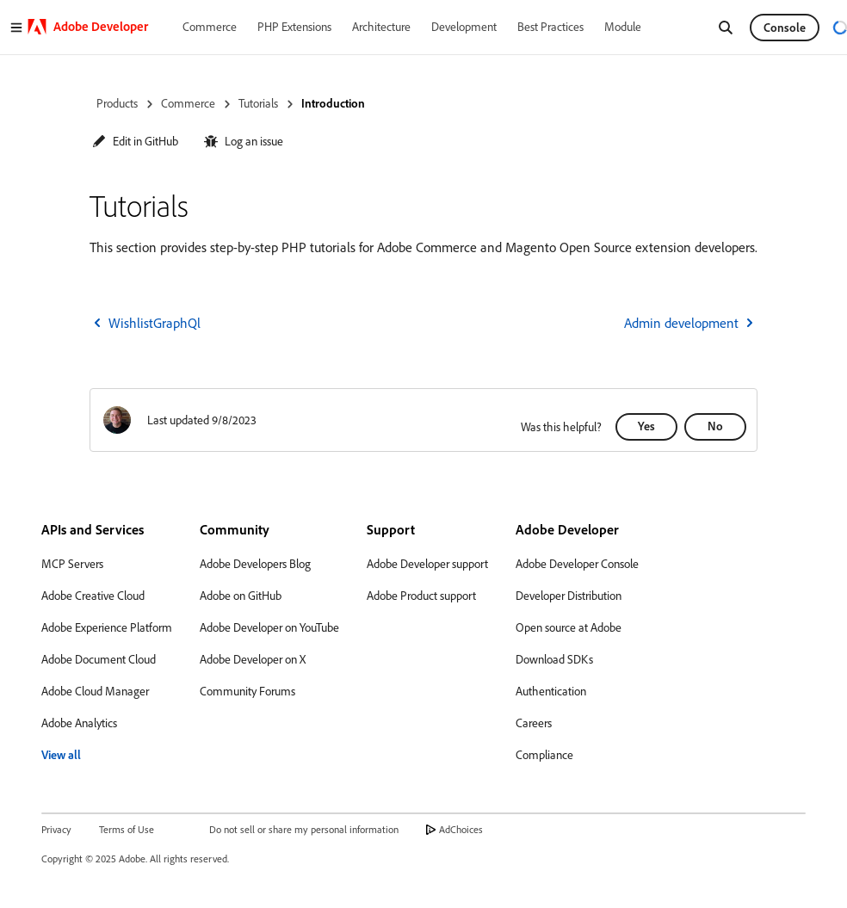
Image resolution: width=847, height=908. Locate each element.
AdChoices (461, 829)
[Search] (725, 27)
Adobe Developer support (427, 563)
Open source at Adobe (568, 627)
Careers (534, 723)
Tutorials (258, 103)
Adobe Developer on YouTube (269, 627)
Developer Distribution (568, 595)
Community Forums (247, 691)
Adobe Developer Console (577, 563)
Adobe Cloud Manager (95, 691)
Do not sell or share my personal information (304, 829)
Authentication (551, 691)
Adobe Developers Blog (255, 563)
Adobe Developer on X (253, 659)
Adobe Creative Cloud (93, 595)
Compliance (544, 755)
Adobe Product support (421, 595)
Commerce (188, 103)
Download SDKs (554, 659)
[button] (135, 141)
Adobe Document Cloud (98, 659)
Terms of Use (126, 829)
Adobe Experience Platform (106, 627)
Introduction (333, 103)
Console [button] (785, 27)
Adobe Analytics (79, 723)
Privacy (56, 829)
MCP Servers (72, 563)
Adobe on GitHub (240, 595)
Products (117, 103)
